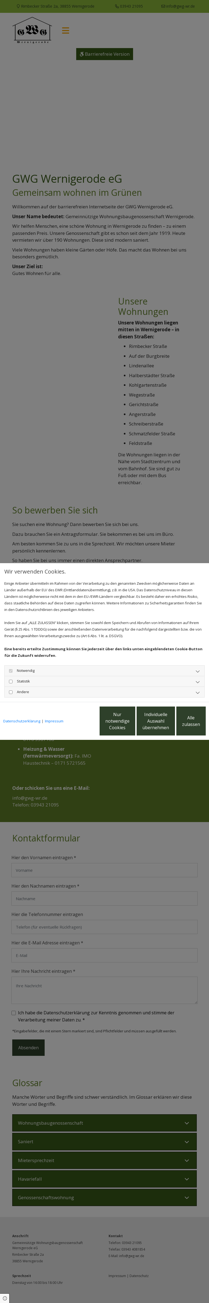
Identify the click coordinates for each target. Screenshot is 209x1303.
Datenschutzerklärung (21, 706)
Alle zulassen (180, 724)
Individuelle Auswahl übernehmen (129, 724)
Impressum (54, 706)
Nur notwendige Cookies (77, 724)
